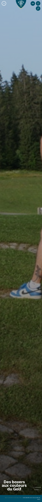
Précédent (36, 487)
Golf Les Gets (9, 497)
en (33, 3)
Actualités (18, 497)
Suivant (37, 489)
